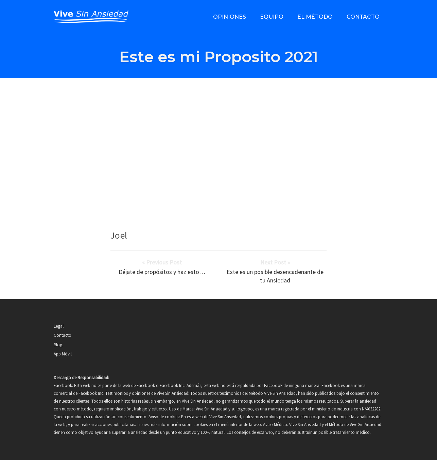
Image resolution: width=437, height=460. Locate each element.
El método (315, 17)
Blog (58, 345)
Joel (118, 235)
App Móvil (63, 354)
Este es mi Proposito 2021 (218, 56)
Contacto (363, 17)
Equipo (271, 17)
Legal (59, 326)
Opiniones (229, 17)
